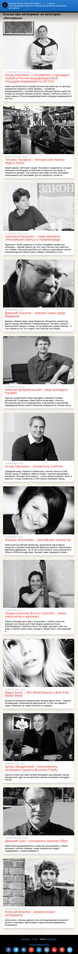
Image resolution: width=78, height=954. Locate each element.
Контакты (26, 939)
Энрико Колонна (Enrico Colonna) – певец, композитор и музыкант (36, 614)
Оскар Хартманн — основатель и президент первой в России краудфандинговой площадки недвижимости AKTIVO (37, 78)
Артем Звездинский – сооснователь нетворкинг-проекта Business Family (31, 768)
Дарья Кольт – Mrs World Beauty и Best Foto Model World (37, 694)
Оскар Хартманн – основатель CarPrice (34, 466)
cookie (44, 3)
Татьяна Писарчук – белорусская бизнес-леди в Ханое (35, 161)
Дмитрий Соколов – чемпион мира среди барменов (35, 314)
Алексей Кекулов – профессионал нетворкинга (30, 913)
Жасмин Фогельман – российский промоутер (38, 540)
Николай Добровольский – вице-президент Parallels (36, 391)
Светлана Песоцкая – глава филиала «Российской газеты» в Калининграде (32, 238)
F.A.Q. (35, 939)
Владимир (51, 939)
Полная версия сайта (39, 944)
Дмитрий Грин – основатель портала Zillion (36, 841)
